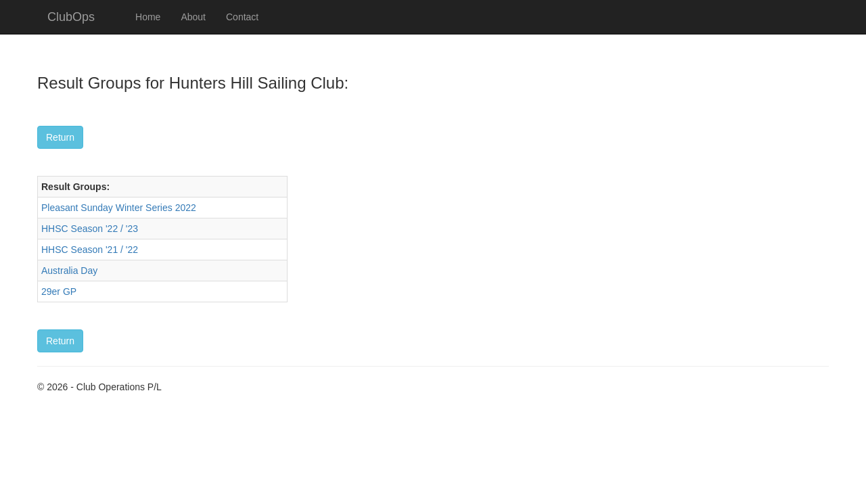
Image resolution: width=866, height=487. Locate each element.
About (193, 16)
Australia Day (69, 270)
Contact (242, 16)
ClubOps (71, 17)
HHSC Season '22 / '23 (89, 228)
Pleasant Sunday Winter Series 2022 (118, 207)
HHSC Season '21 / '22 (89, 249)
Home (147, 16)
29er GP (58, 291)
